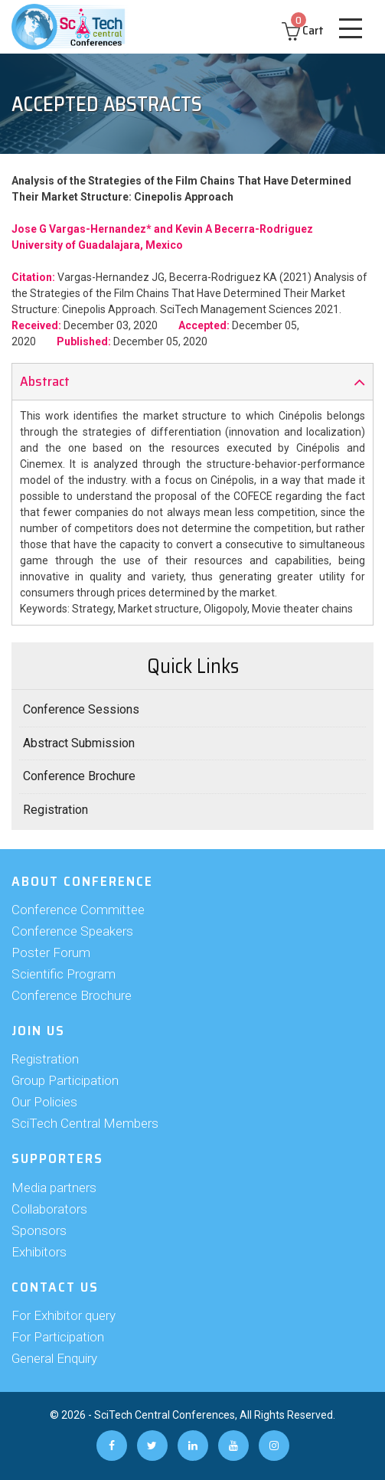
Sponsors (39, 1230)
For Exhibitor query (63, 1315)
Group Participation (65, 1080)
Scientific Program (63, 974)
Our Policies (44, 1101)
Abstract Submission (79, 743)
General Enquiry (54, 1358)
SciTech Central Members (84, 1123)
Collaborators (49, 1209)
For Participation (57, 1336)
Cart (303, 30)
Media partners (53, 1187)
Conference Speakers (72, 931)
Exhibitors (39, 1251)
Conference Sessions (81, 709)
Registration (55, 809)
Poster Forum (50, 952)
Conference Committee (78, 909)
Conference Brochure (79, 776)
